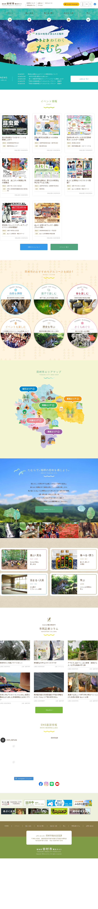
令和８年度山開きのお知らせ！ (33, 76)
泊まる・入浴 (53, 826)
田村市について (31, 3)
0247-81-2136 (43, 840)
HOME (7, 826)
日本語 (82, 4)
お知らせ (40, 3)
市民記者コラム (31, 5)
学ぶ (64, 826)
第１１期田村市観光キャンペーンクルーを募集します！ (41, 79)
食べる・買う (40, 826)
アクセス (40, 5)
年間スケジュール (33, 247)
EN (87, 4)
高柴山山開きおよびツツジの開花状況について (38, 74)
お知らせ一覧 (84, 79)
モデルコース (48, 3)
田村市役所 (54, 738)
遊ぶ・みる (28, 826)
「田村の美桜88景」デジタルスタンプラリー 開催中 (40, 81)
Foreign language (72, 4)
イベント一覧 (64, 247)
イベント (17, 826)
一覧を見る (48, 710)
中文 (90, 4)
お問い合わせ (89, 826)
